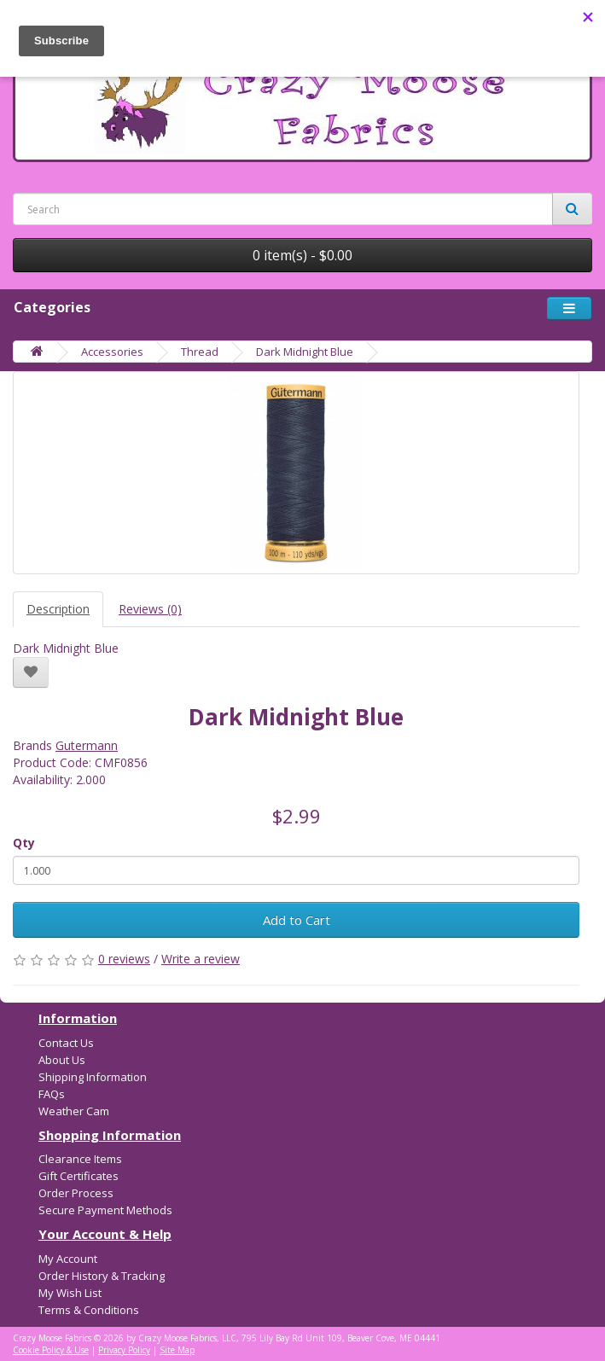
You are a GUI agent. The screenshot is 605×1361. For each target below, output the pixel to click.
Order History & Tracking (101, 1275)
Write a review (200, 959)
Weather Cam (73, 1111)
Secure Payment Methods (105, 1210)
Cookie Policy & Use (51, 1350)
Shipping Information (92, 1077)
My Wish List (70, 1292)
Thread (199, 351)
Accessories (112, 351)
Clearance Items (80, 1158)
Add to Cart (296, 919)
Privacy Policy (124, 1350)
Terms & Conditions (88, 1309)
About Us (61, 1059)
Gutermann (86, 745)
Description (58, 609)
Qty (24, 843)
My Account (67, 1258)
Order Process (75, 1193)
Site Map (177, 1350)
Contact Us (66, 1042)
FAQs (51, 1094)
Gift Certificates (78, 1176)
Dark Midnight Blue (304, 351)
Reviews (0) (150, 609)
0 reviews (124, 959)
